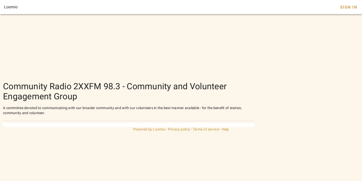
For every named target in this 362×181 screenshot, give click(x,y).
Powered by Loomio (149, 129)
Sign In (348, 7)
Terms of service (206, 129)
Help (225, 129)
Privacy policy (179, 129)
